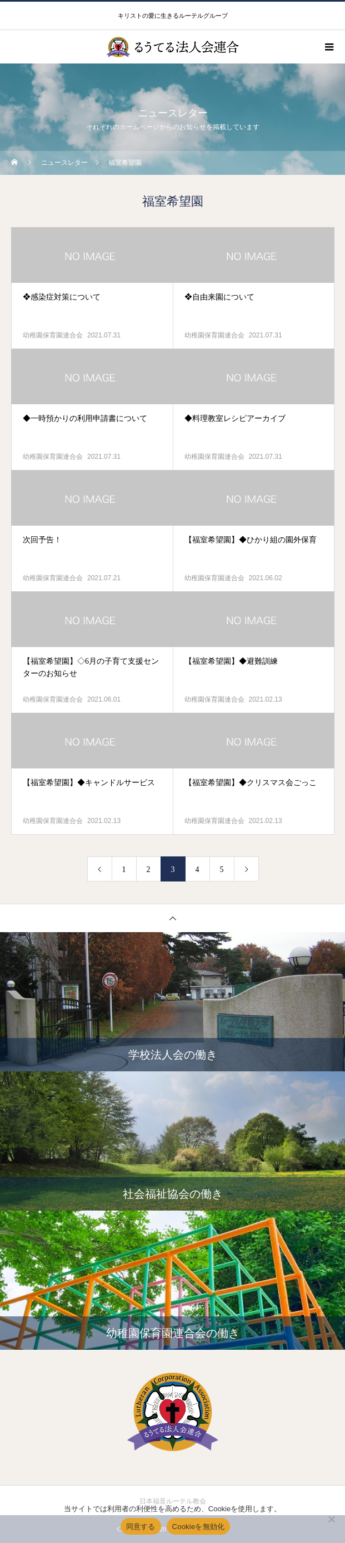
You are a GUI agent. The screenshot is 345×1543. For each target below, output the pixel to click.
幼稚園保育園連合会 (53, 335)
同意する (141, 1526)
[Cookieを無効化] (331, 1519)
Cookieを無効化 (198, 1526)
